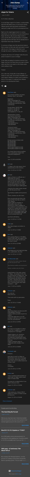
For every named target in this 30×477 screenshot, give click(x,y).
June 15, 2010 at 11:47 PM (14, 219)
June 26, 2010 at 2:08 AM (14, 346)
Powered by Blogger (15, 471)
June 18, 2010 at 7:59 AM (14, 302)
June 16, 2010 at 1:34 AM (14, 230)
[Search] (28, 3)
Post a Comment (7, 401)
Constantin (10, 351)
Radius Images (18, 473)
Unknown (10, 248)
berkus (9, 373)
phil (8, 174)
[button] (28, 12)
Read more (25, 425)
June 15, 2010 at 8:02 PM (14, 159)
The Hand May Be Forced (9, 412)
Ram (9, 234)
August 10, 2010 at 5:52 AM (15, 385)
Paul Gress (10, 92)
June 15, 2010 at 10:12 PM (14, 170)
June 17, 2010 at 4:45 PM (14, 286)
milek (9, 224)
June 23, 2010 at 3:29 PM (14, 322)
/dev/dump (15, 3)
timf (9, 164)
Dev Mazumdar (12, 259)
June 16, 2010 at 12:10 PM (14, 254)
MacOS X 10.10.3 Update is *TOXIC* (13, 430)
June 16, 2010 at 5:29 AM (14, 243)
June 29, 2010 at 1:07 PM (14, 369)
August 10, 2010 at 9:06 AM (15, 397)
